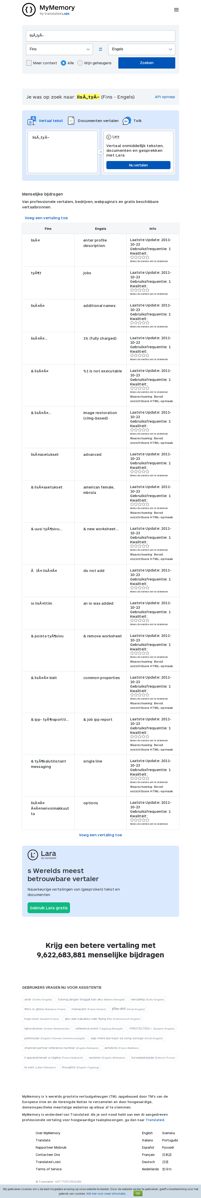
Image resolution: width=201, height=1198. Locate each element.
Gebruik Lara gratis (49, 907)
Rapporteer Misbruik (51, 1147)
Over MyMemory (48, 1133)
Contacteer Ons (48, 1155)
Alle (67, 63)
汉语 (165, 1162)
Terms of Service (49, 1169)
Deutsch (148, 1162)
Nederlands (150, 1169)
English (147, 1133)
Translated (48, 1162)
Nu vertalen (138, 165)
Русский (168, 1147)
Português (170, 1140)
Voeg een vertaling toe (46, 218)
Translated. (155, 1120)
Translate (43, 1140)
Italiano (147, 1140)
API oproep (165, 96)
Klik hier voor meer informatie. (106, 1193)
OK (138, 1193)
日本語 (167, 1155)
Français (148, 1155)
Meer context (41, 63)
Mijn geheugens (94, 63)
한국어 (167, 1169)
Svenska (168, 1133)
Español (148, 1147)
